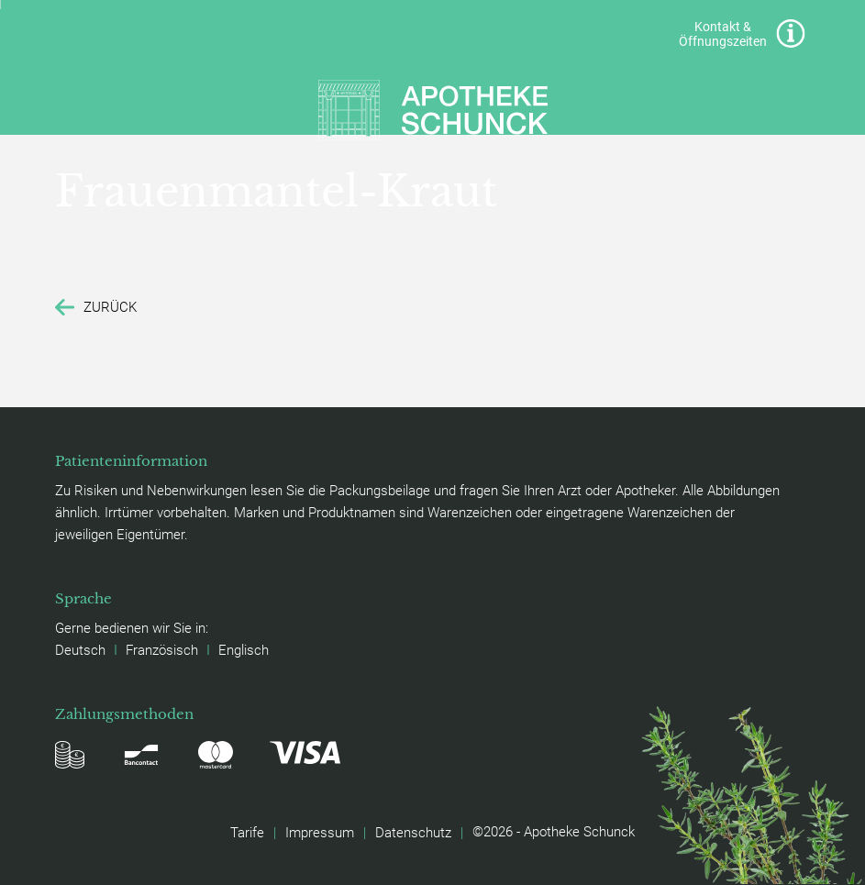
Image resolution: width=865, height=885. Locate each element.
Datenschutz (413, 832)
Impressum (319, 832)
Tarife (247, 832)
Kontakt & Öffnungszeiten (741, 33)
